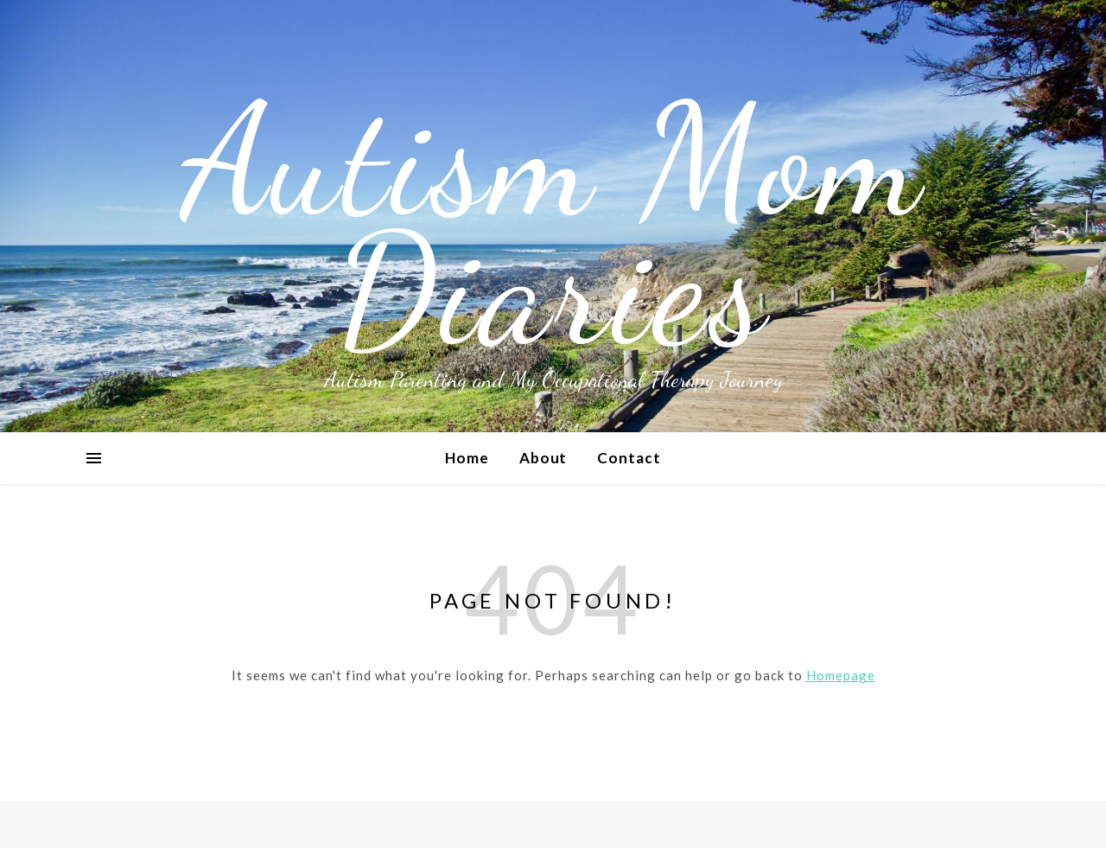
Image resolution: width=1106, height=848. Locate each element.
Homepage (840, 675)
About (543, 458)
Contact (628, 458)
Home (467, 458)
